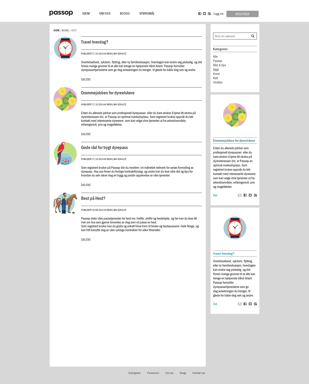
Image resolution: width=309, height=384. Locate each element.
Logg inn (219, 13)
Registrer (242, 14)
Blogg (125, 13)
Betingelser (135, 373)
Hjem (86, 13)
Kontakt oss (198, 373)
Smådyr (218, 82)
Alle (215, 56)
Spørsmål (147, 13)
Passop (217, 61)
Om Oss (105, 13)
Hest (216, 69)
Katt (215, 78)
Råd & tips (219, 65)
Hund (216, 73)
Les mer (86, 79)
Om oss (169, 373)
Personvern (153, 373)
